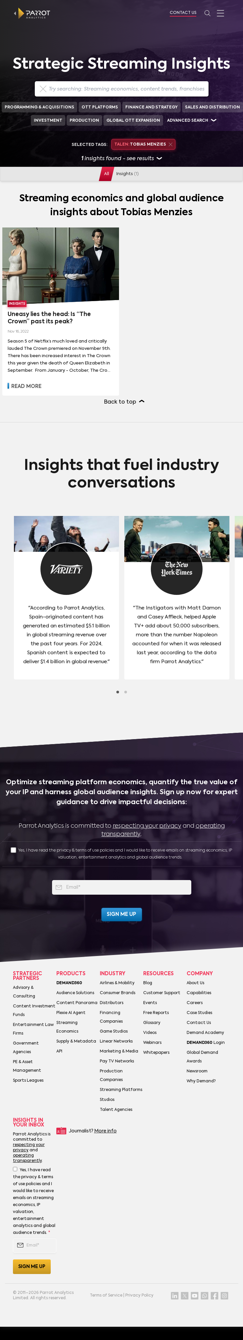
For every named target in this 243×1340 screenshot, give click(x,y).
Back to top (120, 402)
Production (84, 121)
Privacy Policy (139, 1296)
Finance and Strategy (151, 107)
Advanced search (187, 121)
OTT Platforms (100, 107)
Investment (48, 121)
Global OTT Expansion (133, 121)
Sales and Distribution (212, 107)
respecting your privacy (147, 826)
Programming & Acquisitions (39, 107)
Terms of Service (106, 1296)
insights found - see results (121, 159)
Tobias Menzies (143, 145)
